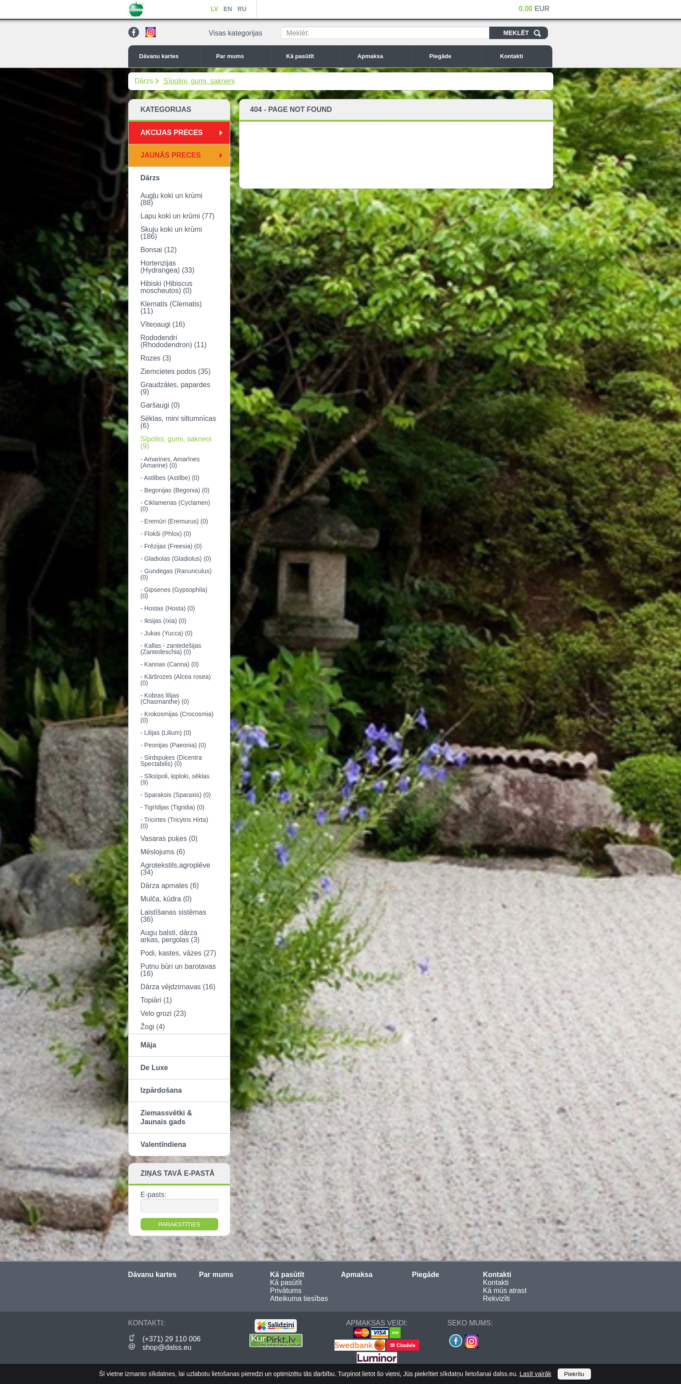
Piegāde (452, 56)
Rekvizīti (496, 1298)
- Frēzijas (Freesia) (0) (171, 546)
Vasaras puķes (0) (169, 838)
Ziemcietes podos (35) (176, 371)
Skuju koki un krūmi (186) (171, 233)
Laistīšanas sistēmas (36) (174, 915)
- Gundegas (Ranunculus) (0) (176, 574)
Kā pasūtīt (310, 56)
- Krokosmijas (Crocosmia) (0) (177, 717)
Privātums (286, 1290)
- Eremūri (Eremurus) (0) (174, 521)
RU (241, 8)
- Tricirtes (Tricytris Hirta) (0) (175, 822)
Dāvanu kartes (167, 56)
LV (214, 8)
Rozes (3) (156, 358)
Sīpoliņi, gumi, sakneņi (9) (176, 442)
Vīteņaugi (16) (163, 324)
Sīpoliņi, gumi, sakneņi (199, 81)
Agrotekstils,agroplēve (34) (175, 868)
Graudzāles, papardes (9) (175, 388)
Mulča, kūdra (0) (166, 899)
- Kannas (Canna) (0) (170, 664)
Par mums (240, 56)
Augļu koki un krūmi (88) (172, 199)
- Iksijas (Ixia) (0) (163, 620)
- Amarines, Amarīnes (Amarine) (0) (170, 462)
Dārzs (144, 81)
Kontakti (524, 56)
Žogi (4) (153, 1027)
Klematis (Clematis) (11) (171, 307)
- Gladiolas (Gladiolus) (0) (176, 558)
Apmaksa (381, 56)
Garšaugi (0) (160, 405)
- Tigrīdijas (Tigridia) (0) (173, 807)
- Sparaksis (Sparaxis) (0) (176, 794)
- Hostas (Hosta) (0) (168, 608)
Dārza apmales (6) (170, 885)
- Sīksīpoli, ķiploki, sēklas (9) (175, 779)
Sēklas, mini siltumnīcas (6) (179, 422)
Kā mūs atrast (505, 1290)
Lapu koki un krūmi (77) (178, 216)
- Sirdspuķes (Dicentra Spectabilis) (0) (171, 760)
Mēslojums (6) (163, 852)
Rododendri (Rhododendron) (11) (174, 341)
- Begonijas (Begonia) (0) (175, 490)
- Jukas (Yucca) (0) (167, 633)
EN (228, 8)
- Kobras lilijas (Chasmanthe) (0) (165, 698)
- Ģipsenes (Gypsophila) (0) (174, 592)
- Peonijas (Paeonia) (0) (173, 745)
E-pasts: (154, 1194)
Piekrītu (574, 1374)
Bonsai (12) (159, 250)
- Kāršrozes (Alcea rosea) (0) (176, 679)
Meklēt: (298, 33)
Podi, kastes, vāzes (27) (179, 953)
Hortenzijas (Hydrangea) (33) (168, 266)
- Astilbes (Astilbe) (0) (170, 477)
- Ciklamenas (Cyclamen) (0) (175, 505)
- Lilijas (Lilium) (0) (166, 732)
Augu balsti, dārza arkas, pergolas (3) (170, 936)
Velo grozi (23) (163, 1013)
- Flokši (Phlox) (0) (166, 533)
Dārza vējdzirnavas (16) (178, 987)
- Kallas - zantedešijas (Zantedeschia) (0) (171, 648)
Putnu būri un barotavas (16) (178, 970)
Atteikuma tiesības (299, 1298)
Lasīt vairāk (535, 1373)
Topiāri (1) (156, 1000)
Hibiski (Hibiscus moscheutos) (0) (167, 287)
